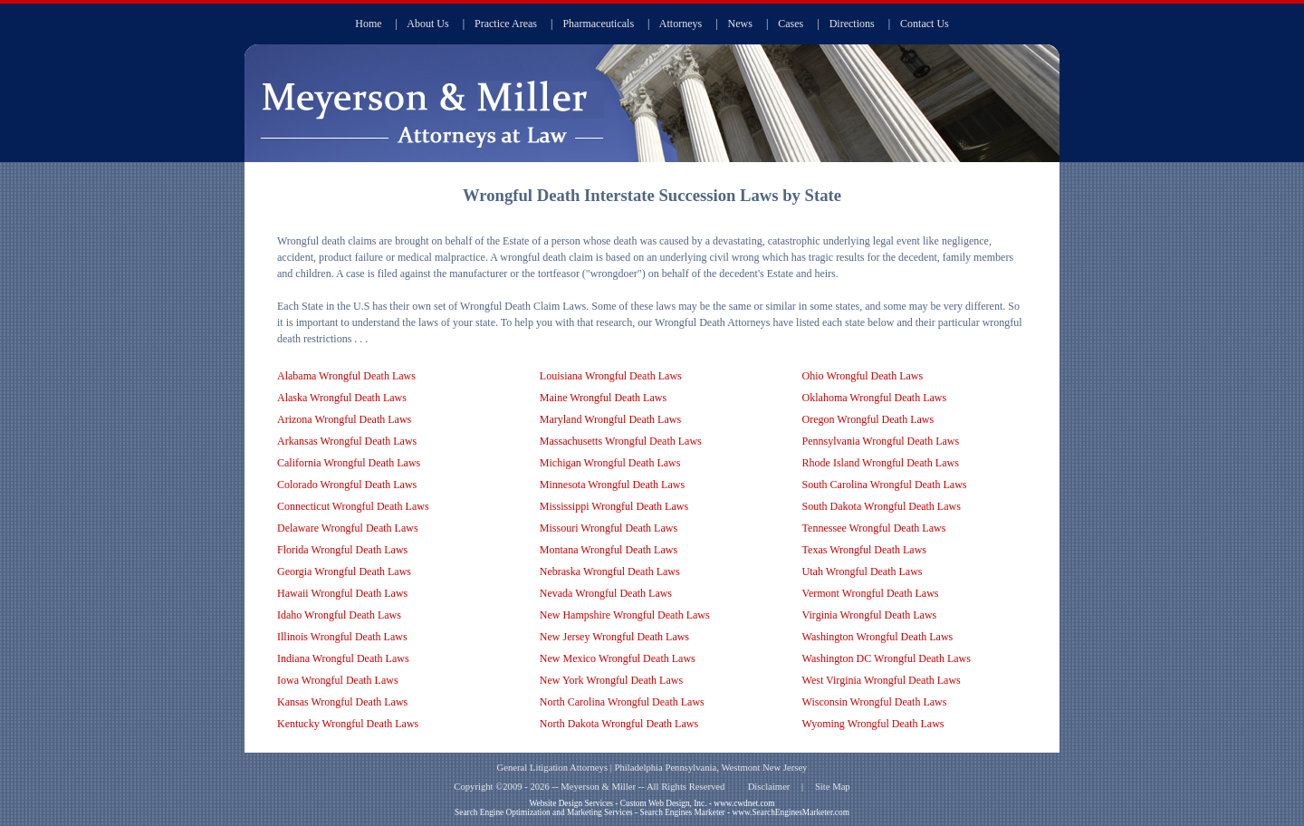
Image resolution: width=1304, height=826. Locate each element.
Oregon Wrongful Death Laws (868, 419)
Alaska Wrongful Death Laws (342, 397)
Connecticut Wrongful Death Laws (353, 506)
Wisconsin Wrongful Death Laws (874, 702)
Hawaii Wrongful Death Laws (342, 593)
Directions (852, 23)
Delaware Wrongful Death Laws (347, 528)
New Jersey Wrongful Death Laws (614, 636)
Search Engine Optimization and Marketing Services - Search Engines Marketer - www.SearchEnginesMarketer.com (652, 812)
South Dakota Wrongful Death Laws (881, 506)
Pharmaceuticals (598, 23)
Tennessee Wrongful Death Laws (874, 528)
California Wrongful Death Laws (348, 462)
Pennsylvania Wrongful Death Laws (881, 441)
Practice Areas (506, 23)
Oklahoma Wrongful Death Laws (874, 397)
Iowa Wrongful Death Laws (337, 680)
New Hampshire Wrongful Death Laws (625, 615)
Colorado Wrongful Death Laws (347, 484)
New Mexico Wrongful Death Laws (617, 658)
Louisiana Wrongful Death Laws (611, 376)
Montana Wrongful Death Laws (608, 549)
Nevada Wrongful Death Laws (606, 593)
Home (368, 23)
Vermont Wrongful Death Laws (870, 593)
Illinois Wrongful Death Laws (342, 636)
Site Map (832, 787)
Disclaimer (769, 787)
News (740, 23)
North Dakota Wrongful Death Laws (619, 723)
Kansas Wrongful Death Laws (342, 702)
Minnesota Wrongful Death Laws (612, 484)
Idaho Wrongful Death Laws (339, 615)
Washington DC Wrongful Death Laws (886, 658)
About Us (427, 23)
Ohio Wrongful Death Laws (863, 376)
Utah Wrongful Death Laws (862, 571)
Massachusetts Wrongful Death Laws (621, 441)
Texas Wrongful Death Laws (864, 549)
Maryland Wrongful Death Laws (610, 419)
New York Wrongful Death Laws (611, 680)
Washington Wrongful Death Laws (878, 636)
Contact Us (924, 23)
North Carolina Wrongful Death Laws (622, 702)
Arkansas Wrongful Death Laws (347, 441)
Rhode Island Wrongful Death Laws (880, 462)
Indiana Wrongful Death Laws (343, 658)
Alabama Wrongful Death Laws (346, 376)
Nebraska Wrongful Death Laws (610, 571)
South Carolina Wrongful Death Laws (884, 484)
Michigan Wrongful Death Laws (610, 462)
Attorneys (680, 23)
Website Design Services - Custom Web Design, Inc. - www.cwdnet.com (651, 803)
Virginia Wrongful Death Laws (869, 615)
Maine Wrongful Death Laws (603, 397)
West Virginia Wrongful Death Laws (881, 680)
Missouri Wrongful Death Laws (608, 528)
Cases (790, 23)
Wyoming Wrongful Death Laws (873, 723)
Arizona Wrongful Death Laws (344, 419)
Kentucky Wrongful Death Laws (347, 723)
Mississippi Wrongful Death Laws (614, 506)
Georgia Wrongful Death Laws (344, 571)
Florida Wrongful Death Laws (342, 549)
